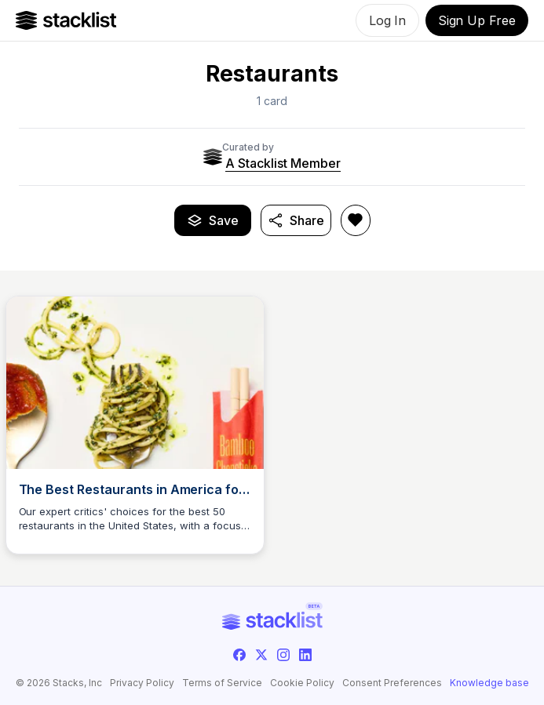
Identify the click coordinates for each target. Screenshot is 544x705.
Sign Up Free (477, 20)
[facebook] (239, 655)
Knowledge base (489, 683)
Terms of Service (222, 683)
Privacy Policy (142, 683)
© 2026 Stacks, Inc (59, 683)
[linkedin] (305, 655)
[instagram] (283, 655)
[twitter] (261, 655)
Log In (387, 20)
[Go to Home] (66, 20)
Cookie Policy (302, 683)
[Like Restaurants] (356, 220)
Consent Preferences (392, 683)
